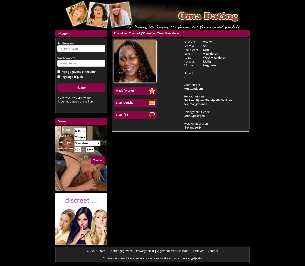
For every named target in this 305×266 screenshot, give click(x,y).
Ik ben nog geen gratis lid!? (75, 101)
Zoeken (98, 160)
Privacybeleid (145, 251)
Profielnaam (64, 43)
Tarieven (198, 251)
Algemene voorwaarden (173, 251)
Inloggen (81, 87)
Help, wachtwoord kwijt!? (74, 97)
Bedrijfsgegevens (121, 251)
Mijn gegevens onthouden (78, 72)
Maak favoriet (125, 90)
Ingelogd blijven (71, 77)
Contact (213, 251)
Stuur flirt (122, 114)
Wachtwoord (64, 58)
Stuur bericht (124, 102)
